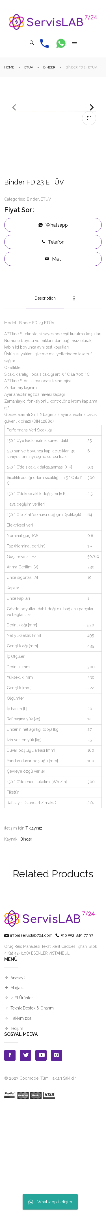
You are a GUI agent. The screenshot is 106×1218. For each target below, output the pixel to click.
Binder (49, 67)
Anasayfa (18, 1088)
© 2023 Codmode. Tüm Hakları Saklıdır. (40, 1188)
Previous (14, 162)
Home (9, 67)
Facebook (10, 1165)
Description (45, 408)
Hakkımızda (20, 1128)
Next (92, 162)
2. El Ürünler (21, 1108)
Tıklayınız (33, 938)
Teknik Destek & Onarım (32, 1118)
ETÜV (28, 67)
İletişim (16, 1139)
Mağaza (17, 1098)
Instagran (56, 1165)
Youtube (41, 1165)
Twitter (25, 1165)
